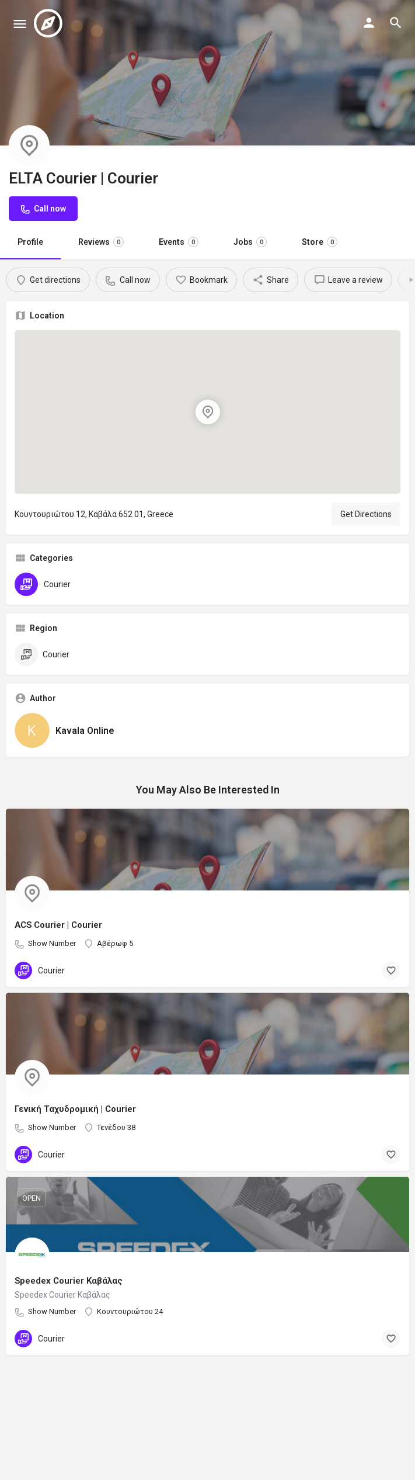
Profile (30, 242)
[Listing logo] (29, 145)
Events (178, 242)
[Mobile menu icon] (20, 23)
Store (319, 242)
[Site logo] (49, 23)
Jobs (250, 242)
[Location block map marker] (208, 412)
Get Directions (366, 514)
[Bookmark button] (391, 970)
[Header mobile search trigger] (395, 22)
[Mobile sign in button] (368, 22)
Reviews (101, 242)
